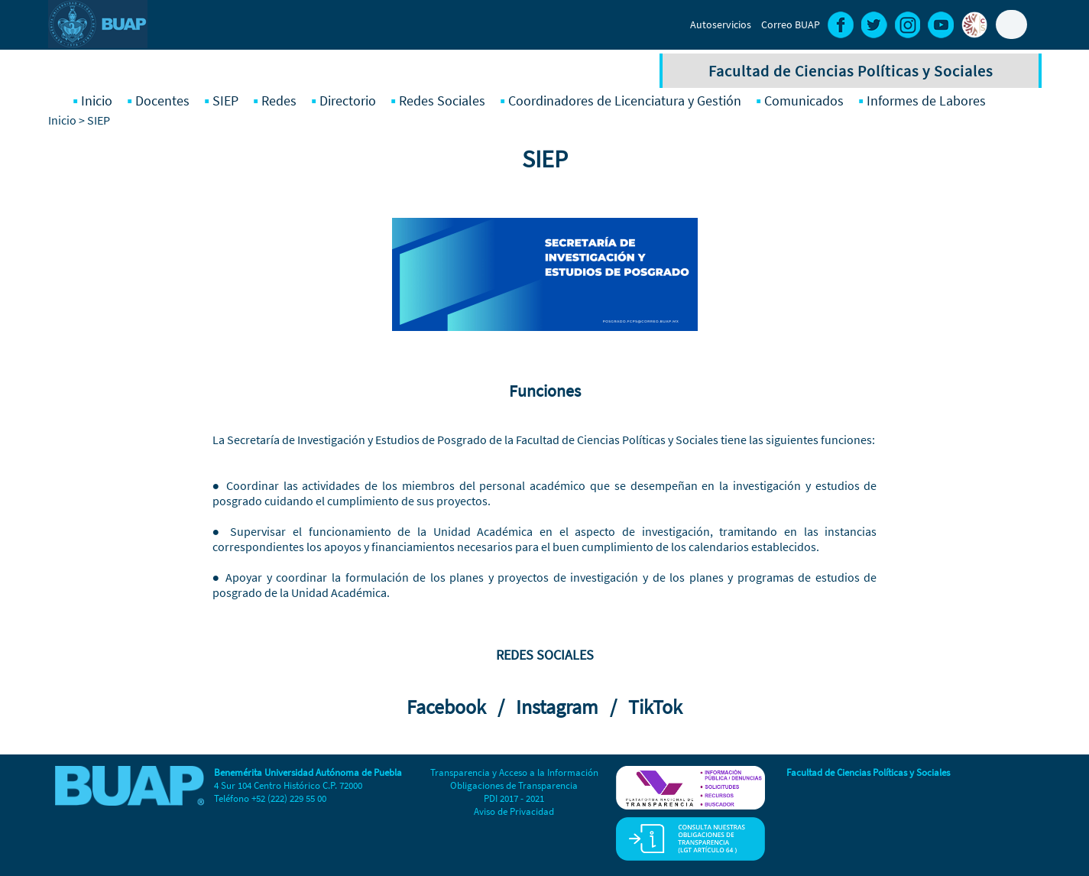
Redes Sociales (442, 100)
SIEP (225, 100)
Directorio (347, 100)
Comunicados (804, 100)
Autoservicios (720, 24)
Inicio (96, 100)
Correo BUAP (790, 24)
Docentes (162, 100)
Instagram (561, 706)
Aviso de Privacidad (514, 811)
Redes (279, 100)
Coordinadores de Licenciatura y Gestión (624, 100)
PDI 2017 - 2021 (514, 798)
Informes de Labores (926, 100)
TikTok (655, 706)
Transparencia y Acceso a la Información (514, 772)
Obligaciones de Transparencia (514, 785)
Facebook (450, 706)
